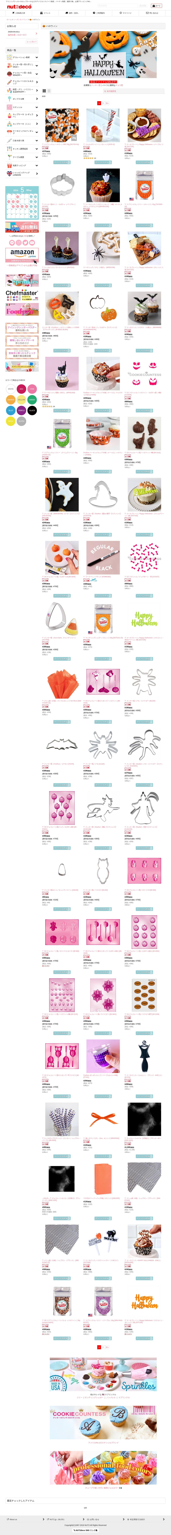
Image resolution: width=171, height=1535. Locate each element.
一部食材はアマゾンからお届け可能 (22, 265)
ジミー (79, 1397)
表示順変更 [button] (110, 91)
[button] (72, 13)
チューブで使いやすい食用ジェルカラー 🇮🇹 (103, 1488)
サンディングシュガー (94, 1397)
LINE (25, 236)
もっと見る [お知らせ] (32, 42)
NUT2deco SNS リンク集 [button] (86, 1530)
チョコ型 (119, 85)
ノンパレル (111, 1397)
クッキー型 (95, 85)
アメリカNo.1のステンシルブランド (103, 1443)
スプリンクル (124, 1397)
